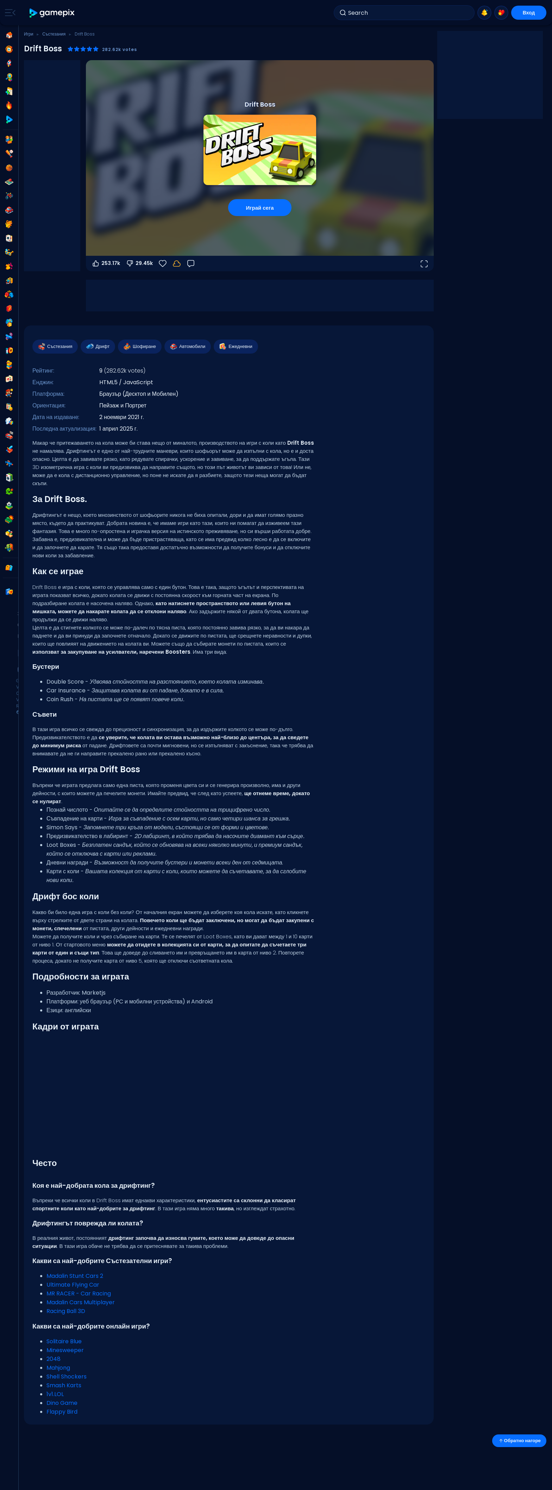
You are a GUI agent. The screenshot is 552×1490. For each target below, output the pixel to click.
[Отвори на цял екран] (424, 263)
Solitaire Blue (64, 1341)
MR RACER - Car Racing (78, 1293)
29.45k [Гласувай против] (139, 263)
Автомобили (187, 346)
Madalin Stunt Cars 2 (74, 1276)
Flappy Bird (61, 1412)
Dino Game (61, 1403)
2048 (53, 1359)
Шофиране (139, 346)
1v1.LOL (55, 1394)
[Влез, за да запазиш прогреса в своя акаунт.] (176, 263)
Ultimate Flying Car (72, 1285)
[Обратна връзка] (191, 263)
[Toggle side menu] (9, 12)
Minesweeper (65, 1350)
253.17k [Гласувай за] (106, 263)
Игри (28, 34)
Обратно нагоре (519, 1440)
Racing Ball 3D (65, 1311)
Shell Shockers (66, 1376)
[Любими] (162, 263)
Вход (529, 12)
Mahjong (58, 1368)
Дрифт (97, 346)
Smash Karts (63, 1385)
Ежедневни (235, 346)
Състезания (53, 34)
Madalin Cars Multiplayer (80, 1302)
